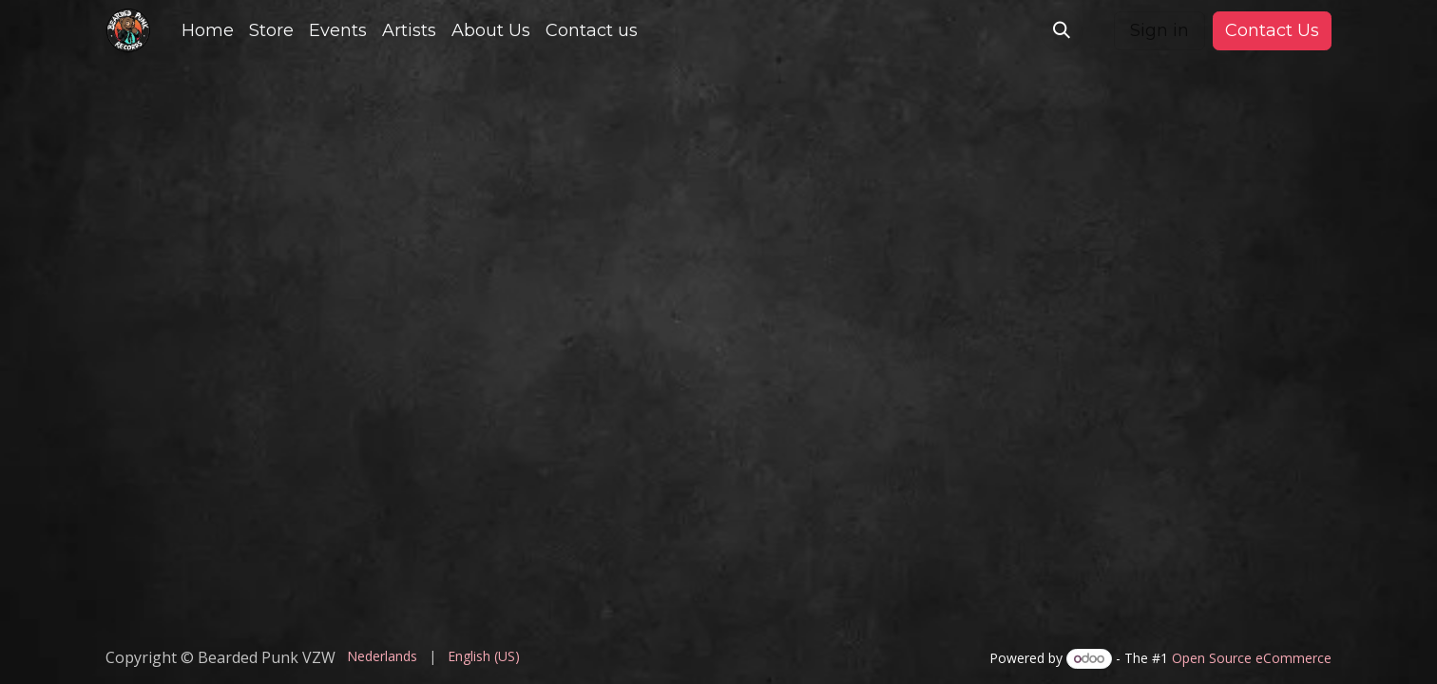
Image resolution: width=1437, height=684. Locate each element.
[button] (1061, 30)
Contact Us (1272, 30)
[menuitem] (207, 30)
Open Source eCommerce (1252, 658)
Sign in (1159, 30)
